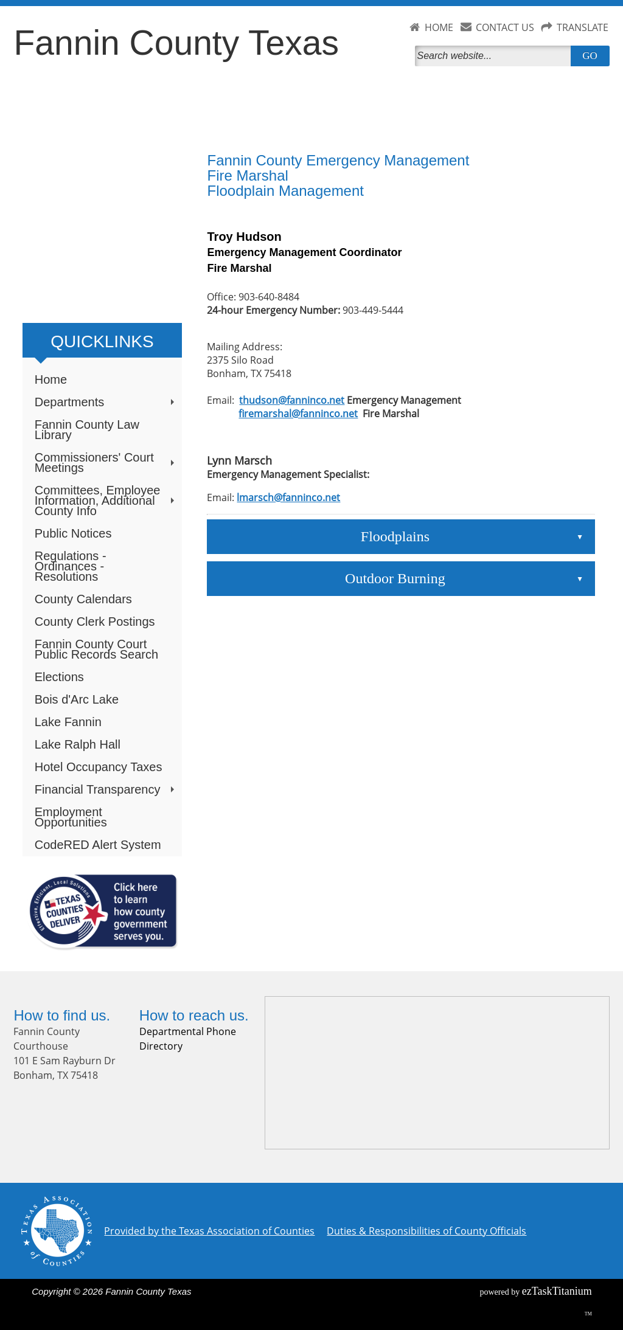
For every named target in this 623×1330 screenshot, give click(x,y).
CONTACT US (505, 27)
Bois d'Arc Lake (77, 699)
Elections (59, 677)
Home (51, 379)
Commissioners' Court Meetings (106, 462)
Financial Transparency (106, 789)
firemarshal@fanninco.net (298, 413)
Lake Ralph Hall (77, 744)
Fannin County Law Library (87, 430)
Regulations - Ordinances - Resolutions (70, 566)
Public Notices (73, 533)
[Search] (495, 56)
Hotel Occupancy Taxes (98, 767)
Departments (106, 402)
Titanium (557, 1291)
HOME (439, 27)
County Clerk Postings (95, 621)
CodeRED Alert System (98, 844)
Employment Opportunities (71, 817)
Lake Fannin (68, 722)
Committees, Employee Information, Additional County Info (106, 500)
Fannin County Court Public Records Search (96, 649)
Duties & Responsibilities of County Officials (426, 1231)
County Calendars (83, 599)
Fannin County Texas (175, 42)
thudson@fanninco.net (291, 400)
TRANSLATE (582, 27)
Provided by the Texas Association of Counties (209, 1231)
